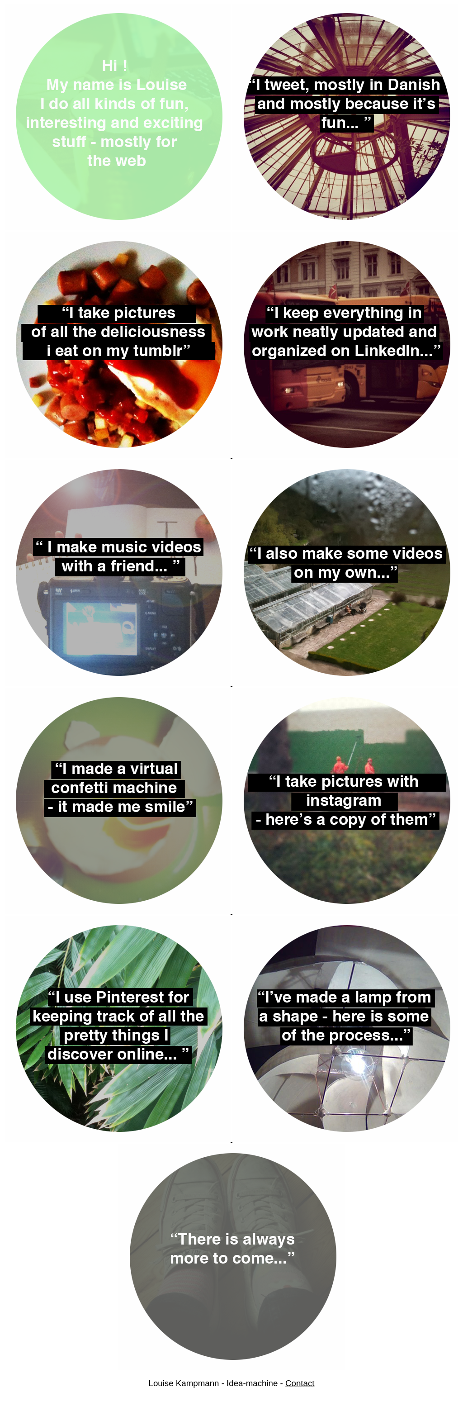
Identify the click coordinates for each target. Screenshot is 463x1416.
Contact (299, 1383)
